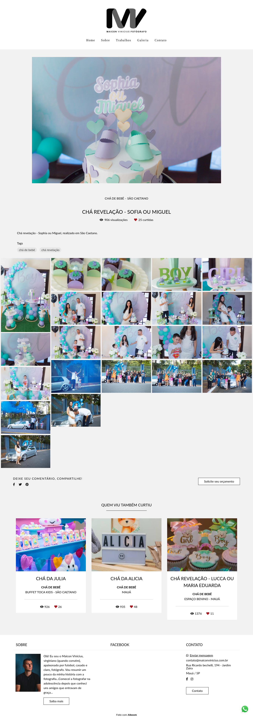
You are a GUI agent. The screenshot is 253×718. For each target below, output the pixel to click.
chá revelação (50, 250)
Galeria (143, 40)
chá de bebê (27, 250)
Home (90, 40)
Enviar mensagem (201, 655)
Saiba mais (56, 701)
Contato (161, 40)
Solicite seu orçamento (219, 481)
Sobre (105, 40)
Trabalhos (123, 40)
